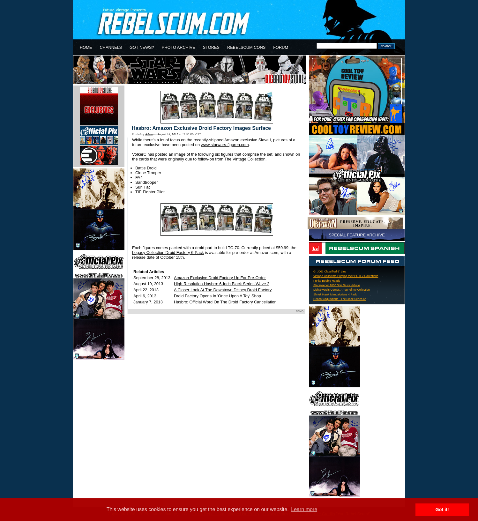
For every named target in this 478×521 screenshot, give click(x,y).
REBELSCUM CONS (246, 47)
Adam (149, 134)
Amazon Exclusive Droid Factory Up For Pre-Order (220, 277)
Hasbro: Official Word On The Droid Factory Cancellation (225, 302)
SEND (299, 311)
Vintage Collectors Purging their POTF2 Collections (345, 276)
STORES (211, 47)
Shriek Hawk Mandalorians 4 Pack (335, 294)
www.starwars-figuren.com (225, 144)
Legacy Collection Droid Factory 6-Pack (168, 252)
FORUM (280, 47)
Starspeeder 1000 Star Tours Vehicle (336, 285)
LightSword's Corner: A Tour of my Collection (341, 289)
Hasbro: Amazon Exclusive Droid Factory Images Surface (201, 128)
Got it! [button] (442, 509)
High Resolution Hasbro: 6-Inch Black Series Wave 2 (221, 283)
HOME (86, 47)
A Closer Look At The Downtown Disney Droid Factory (223, 289)
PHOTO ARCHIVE (178, 47)
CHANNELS (111, 47)
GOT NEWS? (142, 47)
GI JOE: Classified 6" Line (329, 271)
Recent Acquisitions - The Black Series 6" (339, 299)
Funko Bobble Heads (326, 280)
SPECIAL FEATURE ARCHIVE (357, 235)
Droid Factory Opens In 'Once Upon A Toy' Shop (217, 296)
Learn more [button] (304, 509)
